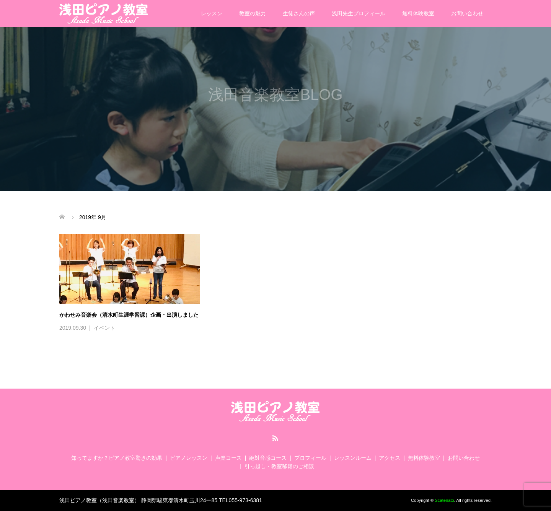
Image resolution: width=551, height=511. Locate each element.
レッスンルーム (353, 458)
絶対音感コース (268, 458)
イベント (104, 328)
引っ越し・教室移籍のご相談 (279, 466)
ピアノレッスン (188, 458)
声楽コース (228, 458)
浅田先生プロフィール (358, 13)
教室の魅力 (252, 13)
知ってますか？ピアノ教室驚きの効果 (116, 458)
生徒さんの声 (299, 13)
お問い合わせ (467, 13)
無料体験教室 (418, 13)
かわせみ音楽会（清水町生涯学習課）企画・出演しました (129, 315)
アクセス (389, 458)
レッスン (211, 13)
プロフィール (310, 458)
